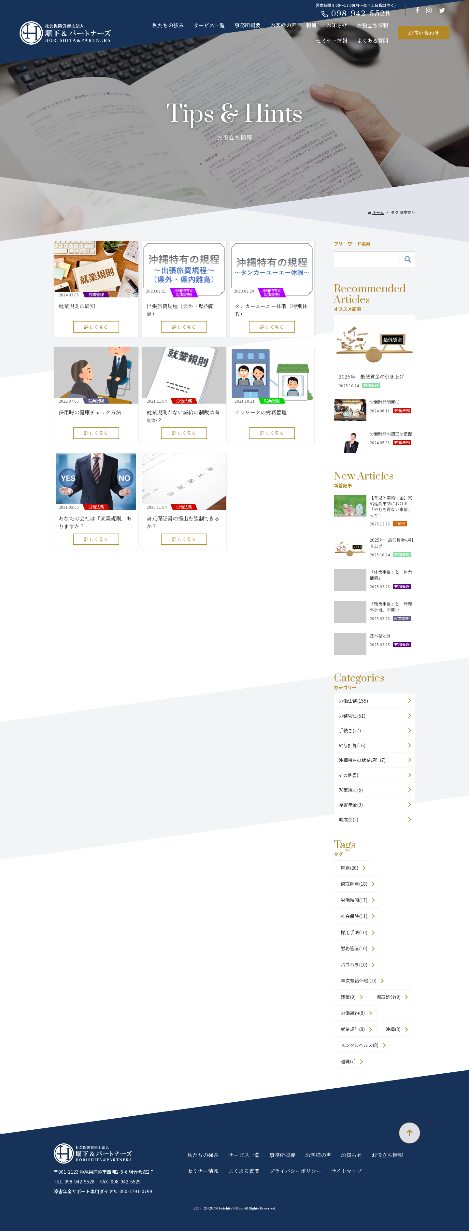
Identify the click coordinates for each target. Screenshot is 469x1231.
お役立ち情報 (372, 25)
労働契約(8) (353, 1012)
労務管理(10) (354, 948)
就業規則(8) (353, 1029)
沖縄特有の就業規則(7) (362, 760)
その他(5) (348, 775)
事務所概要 (247, 25)
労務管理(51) (352, 715)
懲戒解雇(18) (354, 883)
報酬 (311, 25)
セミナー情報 (331, 40)
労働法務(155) (353, 700)
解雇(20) (349, 868)
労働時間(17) (354, 900)
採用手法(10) (354, 932)
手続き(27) (350, 730)
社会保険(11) (354, 916)
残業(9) (348, 997)
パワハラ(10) (354, 964)
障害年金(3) (351, 804)
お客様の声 (283, 25)
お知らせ (336, 25)
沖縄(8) (393, 1029)
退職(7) (348, 1061)
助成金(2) (348, 819)
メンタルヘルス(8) (359, 1045)
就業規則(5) (351, 789)
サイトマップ (346, 1171)
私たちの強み (168, 25)
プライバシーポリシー (295, 1171)
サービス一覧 (209, 25)
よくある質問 (372, 40)
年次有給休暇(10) (359, 980)
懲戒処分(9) (389, 997)
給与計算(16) (352, 745)
